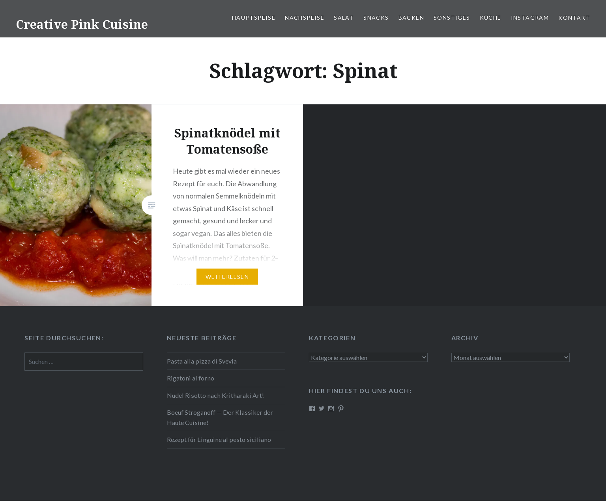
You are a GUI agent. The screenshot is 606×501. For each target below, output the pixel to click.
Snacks (376, 17)
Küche (490, 17)
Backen (411, 17)
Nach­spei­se (304, 17)
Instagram (530, 17)
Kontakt (574, 17)
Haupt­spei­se (253, 17)
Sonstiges (452, 17)
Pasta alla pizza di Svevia (202, 361)
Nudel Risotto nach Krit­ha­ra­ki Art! (215, 395)
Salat (344, 17)
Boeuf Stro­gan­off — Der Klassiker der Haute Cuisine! (220, 417)
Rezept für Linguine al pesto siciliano (219, 439)
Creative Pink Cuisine (82, 24)
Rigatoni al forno (190, 378)
